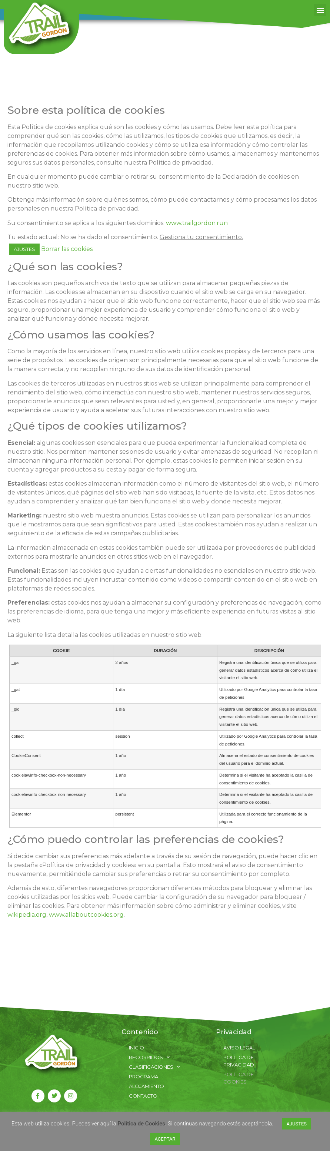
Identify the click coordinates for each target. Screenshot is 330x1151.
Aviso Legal (239, 1048)
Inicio (136, 1048)
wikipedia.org (26, 914)
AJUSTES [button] (24, 249)
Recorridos (149, 1057)
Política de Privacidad (238, 1061)
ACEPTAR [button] (164, 1139)
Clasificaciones (154, 1067)
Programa (143, 1076)
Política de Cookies (238, 1078)
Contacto (143, 1096)
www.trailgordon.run (197, 222)
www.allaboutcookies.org (86, 914)
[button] (320, 10)
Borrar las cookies (67, 248)
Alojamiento (146, 1086)
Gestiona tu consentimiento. (201, 237)
